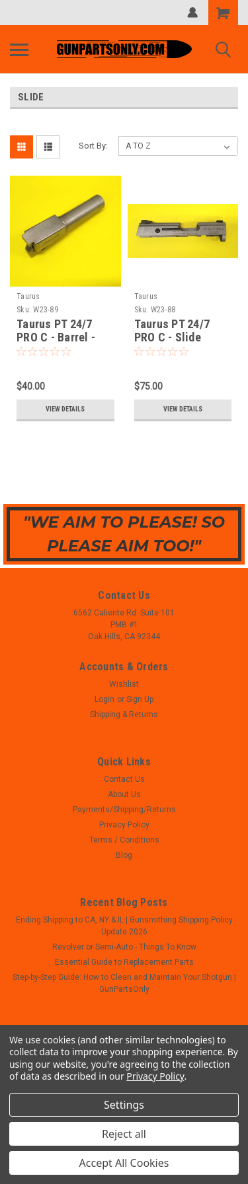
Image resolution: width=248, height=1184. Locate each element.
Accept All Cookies (124, 1163)
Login (104, 699)
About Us (124, 794)
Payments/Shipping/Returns (124, 809)
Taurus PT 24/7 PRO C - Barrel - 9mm (56, 338)
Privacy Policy (124, 824)
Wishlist (124, 684)
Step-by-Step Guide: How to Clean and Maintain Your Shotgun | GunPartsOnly (124, 983)
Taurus (28, 296)
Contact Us (124, 779)
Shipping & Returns (124, 714)
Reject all (124, 1134)
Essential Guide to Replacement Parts (124, 962)
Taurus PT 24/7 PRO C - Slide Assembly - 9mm (176, 338)
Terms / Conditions (124, 840)
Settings (124, 1104)
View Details (65, 409)
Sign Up (139, 699)
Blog (124, 855)
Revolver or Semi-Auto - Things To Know (124, 947)
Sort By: (93, 146)
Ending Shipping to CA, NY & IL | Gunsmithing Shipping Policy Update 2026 (124, 925)
